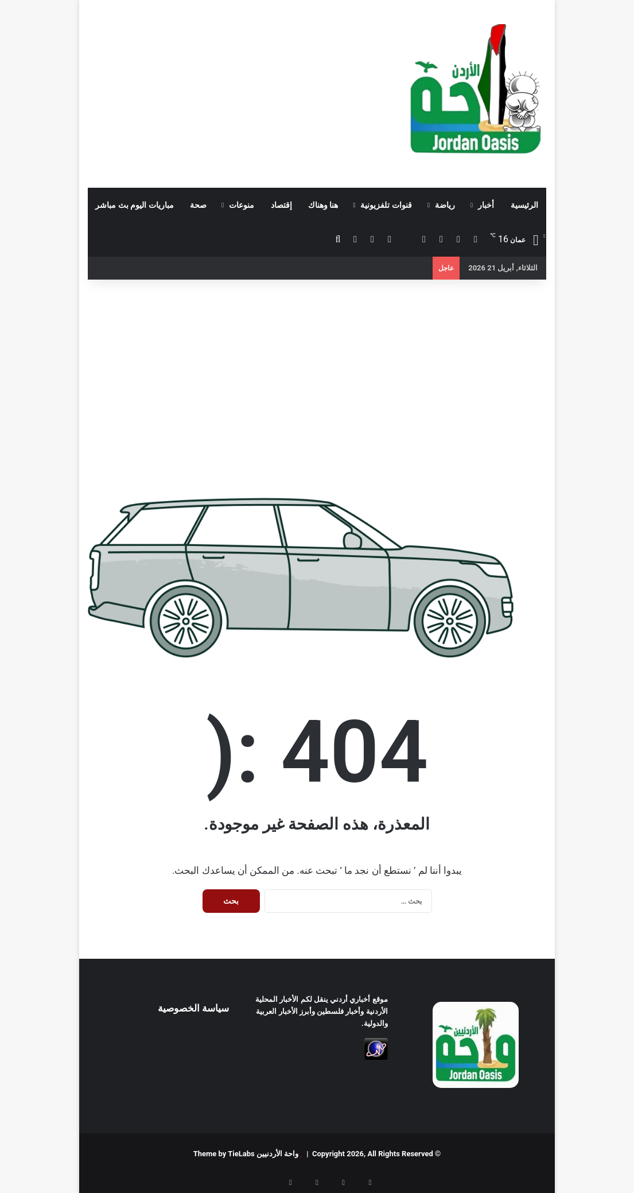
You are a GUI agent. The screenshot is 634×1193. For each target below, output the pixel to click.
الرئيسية (524, 205)
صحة (198, 205)
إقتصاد (281, 205)
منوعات (241, 205)
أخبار (486, 205)
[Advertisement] (238, 91)
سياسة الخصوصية (193, 1008)
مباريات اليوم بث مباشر (134, 205)
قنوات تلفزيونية (385, 205)
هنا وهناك (323, 205)
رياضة (445, 205)
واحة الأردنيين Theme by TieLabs (246, 1153)
